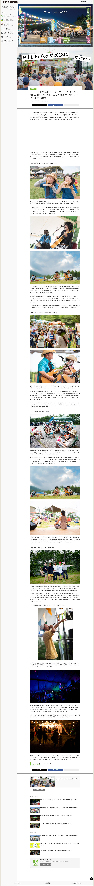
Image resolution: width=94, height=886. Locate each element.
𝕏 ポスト (39, 105)
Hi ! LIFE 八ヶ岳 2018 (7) (39, 789)
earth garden (10, 15)
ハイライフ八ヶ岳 (10, 20)
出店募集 (47, 883)
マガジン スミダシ (10, 41)
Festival (33, 88)
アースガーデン (10, 2)
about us (17, 883)
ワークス (10, 37)
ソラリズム (10, 24)
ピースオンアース (10, 29)
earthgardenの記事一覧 (46, 864)
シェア (55, 105)
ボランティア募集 (76, 883)
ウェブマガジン (84, 1)
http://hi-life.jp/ (36, 764)
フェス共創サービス (10, 33)
